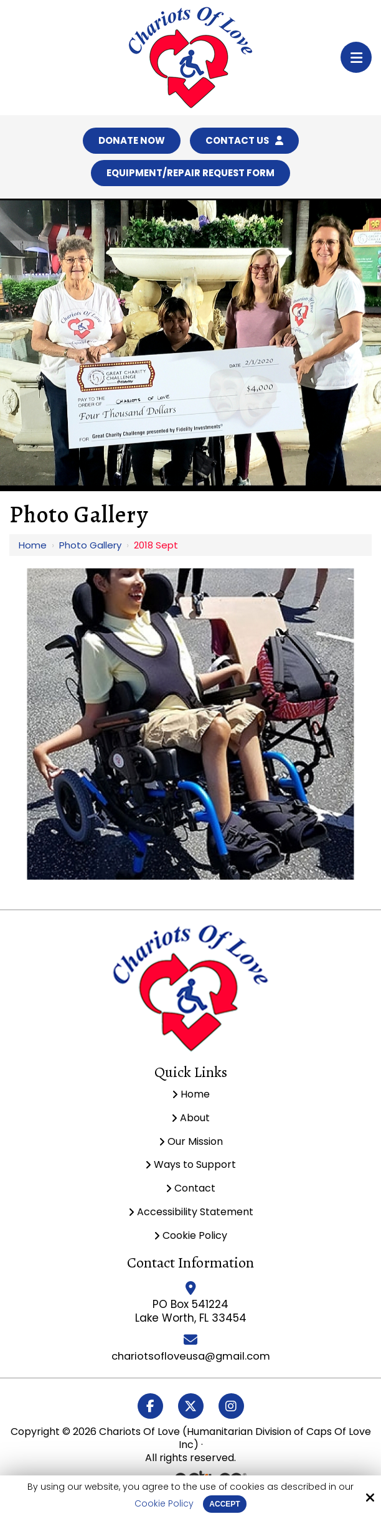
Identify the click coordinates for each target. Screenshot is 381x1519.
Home (33, 548)
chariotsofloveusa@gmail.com (191, 1359)
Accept (224, 1504)
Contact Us (246, 141)
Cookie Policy (164, 1503)
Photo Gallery (90, 548)
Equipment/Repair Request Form (190, 176)
